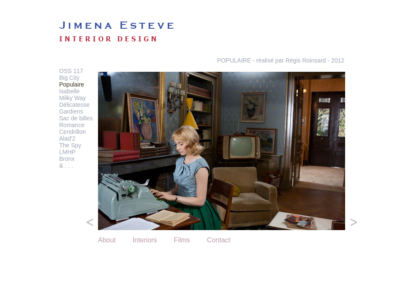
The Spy (70, 145)
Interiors (145, 240)
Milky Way (72, 98)
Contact (218, 240)
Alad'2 (67, 138)
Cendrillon (72, 131)
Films (182, 240)
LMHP (67, 152)
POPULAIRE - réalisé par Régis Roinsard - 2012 (280, 60)
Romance (71, 125)
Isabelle (69, 91)
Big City (69, 77)
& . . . (66, 165)
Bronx (67, 158)
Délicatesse (74, 104)
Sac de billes (76, 118)
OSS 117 (71, 71)
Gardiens (71, 111)
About (107, 240)
